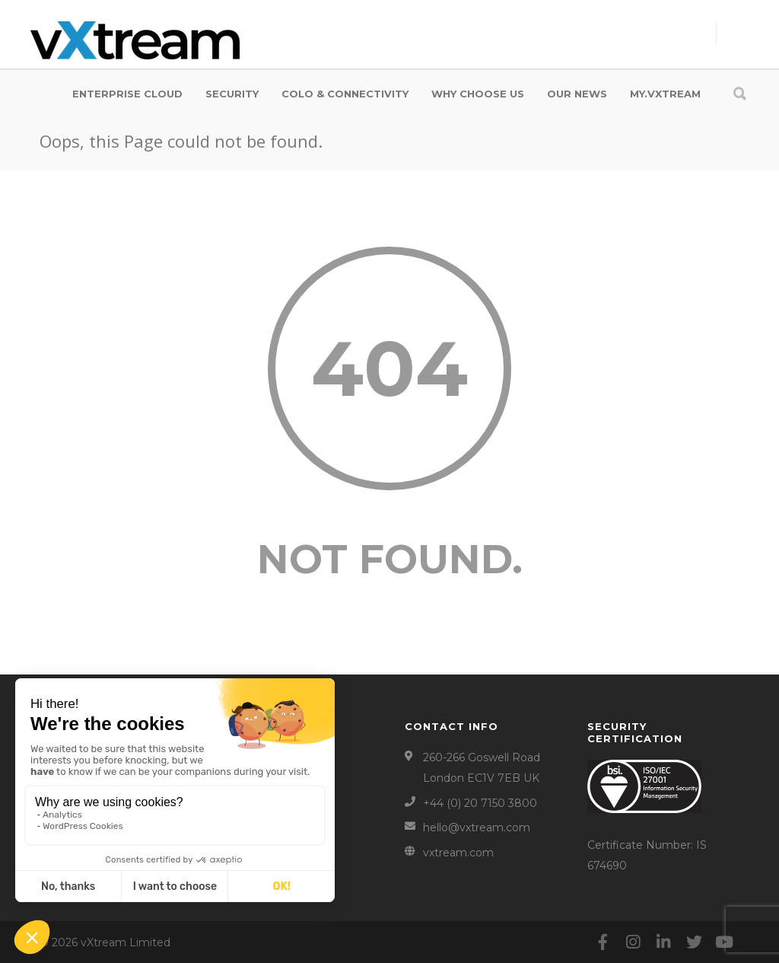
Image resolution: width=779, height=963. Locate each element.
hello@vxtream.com (476, 827)
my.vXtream (665, 94)
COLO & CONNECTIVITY (345, 94)
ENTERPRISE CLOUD (127, 94)
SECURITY (232, 94)
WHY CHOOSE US (477, 94)
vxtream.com (458, 852)
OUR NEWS (577, 94)
